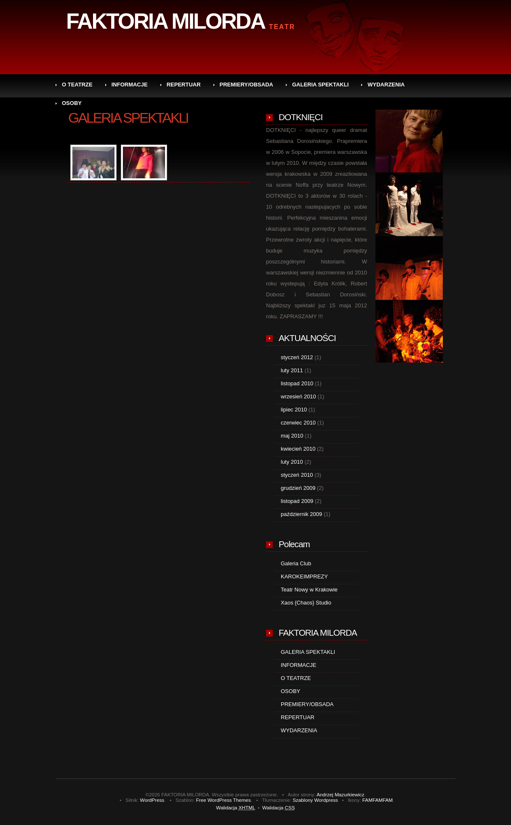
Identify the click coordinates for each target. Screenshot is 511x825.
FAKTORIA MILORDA (165, 21)
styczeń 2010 (297, 475)
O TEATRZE (77, 84)
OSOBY (72, 103)
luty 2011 (292, 370)
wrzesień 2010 (298, 396)
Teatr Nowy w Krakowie (309, 589)
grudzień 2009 (298, 488)
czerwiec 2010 (298, 422)
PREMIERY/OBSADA (246, 84)
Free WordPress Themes (223, 800)
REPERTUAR (184, 84)
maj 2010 (292, 436)
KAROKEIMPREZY (304, 576)
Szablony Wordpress (315, 800)
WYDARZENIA (386, 84)
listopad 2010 (297, 383)
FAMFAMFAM (377, 800)
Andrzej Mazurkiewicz (340, 794)
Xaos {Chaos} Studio (306, 602)
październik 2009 (301, 514)
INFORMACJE (130, 84)
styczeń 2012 (297, 357)
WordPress (152, 800)
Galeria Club (296, 563)
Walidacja (235, 807)
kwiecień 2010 (298, 449)
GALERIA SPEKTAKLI (320, 84)
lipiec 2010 (294, 409)
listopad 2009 (297, 501)
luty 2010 (292, 462)
